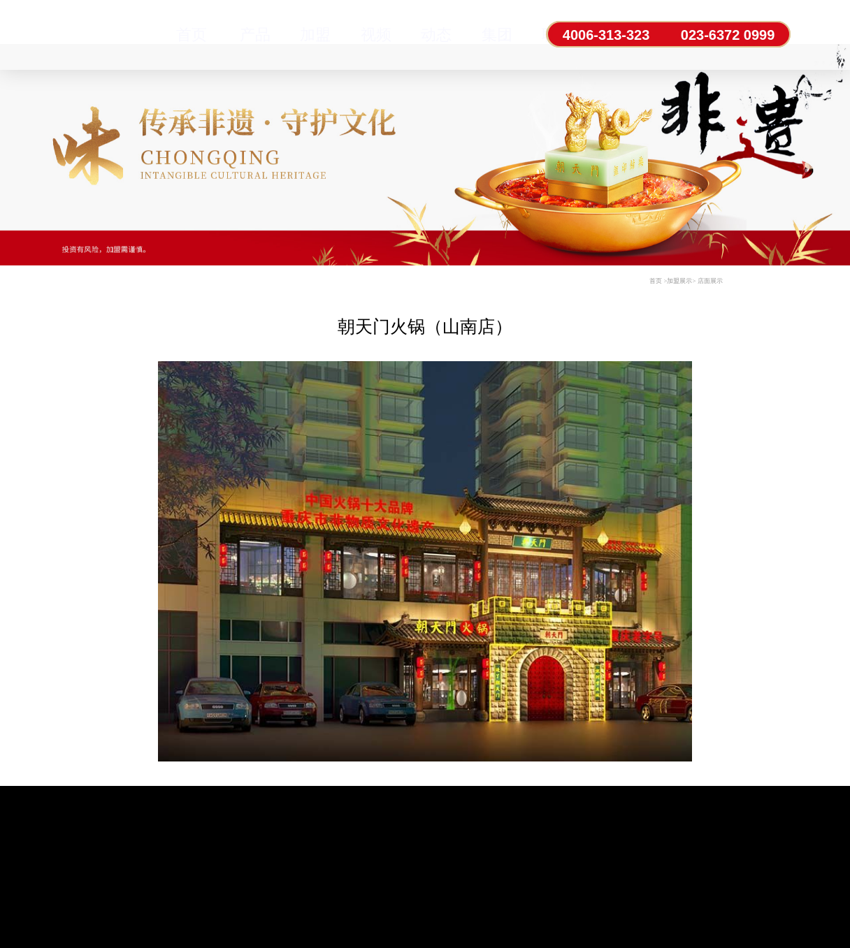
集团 (497, 34)
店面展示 (710, 280)
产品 (255, 34)
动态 (436, 34)
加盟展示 (679, 280)
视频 (376, 34)
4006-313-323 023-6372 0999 (669, 35)
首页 (191, 34)
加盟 (315, 34)
